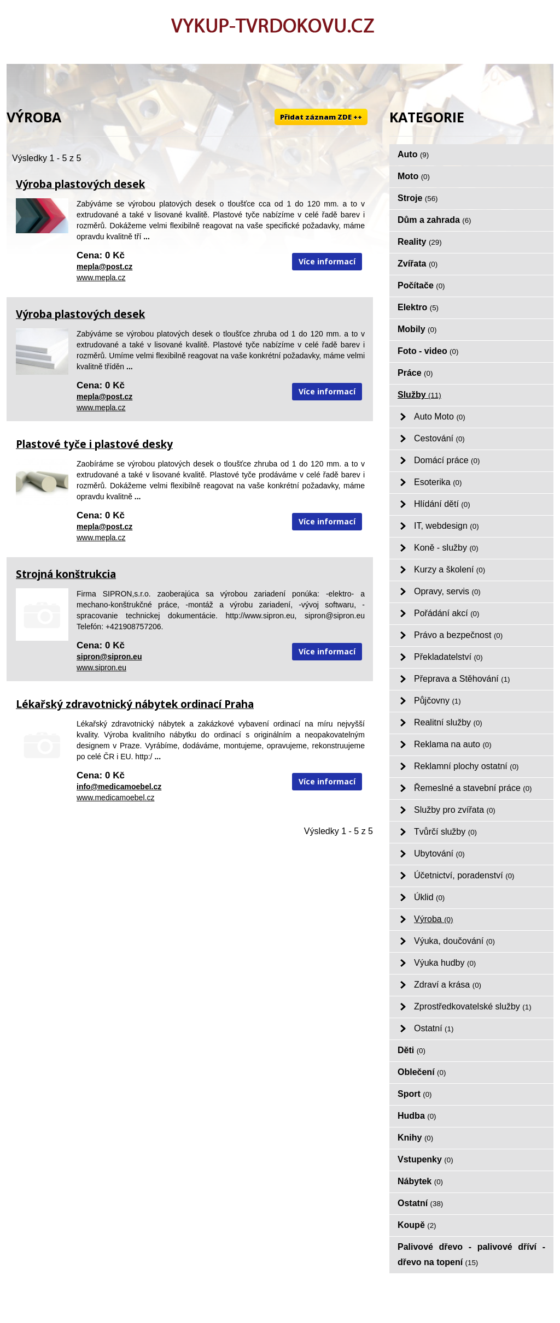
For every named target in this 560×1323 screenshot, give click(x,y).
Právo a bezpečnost (458, 635)
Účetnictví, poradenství (464, 875)
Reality (420, 241)
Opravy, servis (447, 591)
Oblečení (422, 1072)
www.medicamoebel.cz (115, 797)
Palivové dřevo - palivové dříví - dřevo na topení (471, 1254)
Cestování (439, 438)
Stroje (418, 198)
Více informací (327, 261)
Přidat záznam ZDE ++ (321, 117)
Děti (411, 1050)
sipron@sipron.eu (109, 656)
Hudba (417, 1115)
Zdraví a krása (447, 984)
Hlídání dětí (442, 504)
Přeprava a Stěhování (462, 678)
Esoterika (438, 482)
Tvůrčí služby (445, 831)
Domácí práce (447, 460)
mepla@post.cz (104, 266)
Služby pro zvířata (454, 809)
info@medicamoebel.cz (119, 786)
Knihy (415, 1137)
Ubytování (439, 853)
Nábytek (420, 1181)
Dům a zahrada (434, 220)
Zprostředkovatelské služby (473, 1006)
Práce (415, 372)
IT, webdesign (446, 525)
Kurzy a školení (449, 569)
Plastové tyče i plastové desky (94, 444)
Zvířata (418, 263)
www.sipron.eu (101, 667)
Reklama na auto (453, 744)
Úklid (429, 897)
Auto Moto (439, 416)
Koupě (417, 1225)
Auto (413, 154)
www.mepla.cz (101, 277)
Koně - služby (446, 547)
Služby (419, 394)
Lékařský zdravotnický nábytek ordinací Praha (135, 704)
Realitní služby (448, 722)
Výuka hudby (445, 962)
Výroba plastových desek (80, 184)
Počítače (421, 285)
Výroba (433, 919)
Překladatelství (448, 657)
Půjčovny (437, 700)
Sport (415, 1093)
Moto (414, 176)
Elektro (418, 307)
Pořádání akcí (446, 613)
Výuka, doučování (454, 941)
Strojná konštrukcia (66, 574)
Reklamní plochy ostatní (466, 766)
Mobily (417, 329)
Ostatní (433, 1028)
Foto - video (428, 351)
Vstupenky (425, 1159)
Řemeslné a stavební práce (473, 788)
